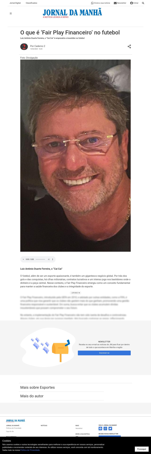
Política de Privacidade (30, 450)
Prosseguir (141, 449)
